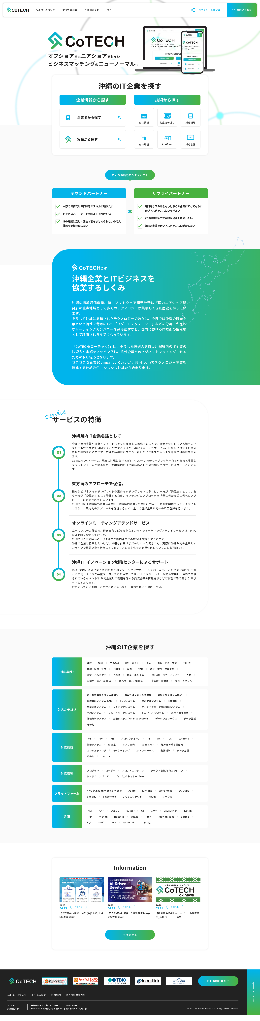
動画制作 (174, 756)
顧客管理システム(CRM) (144, 701)
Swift (102, 828)
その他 (120, 675)
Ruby (152, 822)
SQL (90, 828)
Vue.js (138, 822)
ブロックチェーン (134, 744)
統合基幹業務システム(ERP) (105, 701)
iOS (177, 744)
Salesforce (111, 802)
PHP (90, 822)
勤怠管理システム (159, 707)
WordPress (172, 796)
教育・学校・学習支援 (184, 669)
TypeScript (133, 828)
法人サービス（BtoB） (150, 680)
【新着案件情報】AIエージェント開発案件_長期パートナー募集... (178, 921)
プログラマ (94, 776)
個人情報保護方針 (75, 1000)
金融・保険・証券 (113, 669)
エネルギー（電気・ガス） (128, 663)
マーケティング (125, 756)
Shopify (92, 802)
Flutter (133, 816)
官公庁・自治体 (181, 680)
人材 (90, 680)
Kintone (153, 796)
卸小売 (91, 669)
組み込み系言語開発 (180, 750)
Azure (137, 796)
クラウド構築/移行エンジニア (175, 776)
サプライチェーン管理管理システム (170, 712)
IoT (89, 744)
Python (104, 822)
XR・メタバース (152, 756)
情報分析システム (125, 724)
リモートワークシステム (125, 718)
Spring (192, 822)
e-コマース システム (160, 718)
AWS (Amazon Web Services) (106, 796)
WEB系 (114, 750)
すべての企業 (70, 10)
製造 (102, 663)
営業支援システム (98, 712)
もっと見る (130, 941)
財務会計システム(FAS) (181, 701)
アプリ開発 (133, 750)
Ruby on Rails (171, 822)
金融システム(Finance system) (163, 724)
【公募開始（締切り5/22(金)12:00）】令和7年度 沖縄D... (82, 921)
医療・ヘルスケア (98, 675)
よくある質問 (38, 1000)
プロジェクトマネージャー (135, 782)
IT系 (154, 663)
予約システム (95, 718)
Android (192, 744)
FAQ (109, 10)
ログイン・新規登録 (209, 10)
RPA (102, 744)
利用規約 (56, 1000)
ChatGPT (128, 762)
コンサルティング (98, 756)
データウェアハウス (99, 730)
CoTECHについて (45, 10)
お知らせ (78, 912)
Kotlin (194, 816)
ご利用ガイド (91, 10)
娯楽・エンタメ (140, 675)
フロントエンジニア (137, 776)
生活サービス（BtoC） (114, 680)
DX (165, 744)
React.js (121, 822)
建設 (90, 663)
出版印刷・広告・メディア (173, 675)
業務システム (95, 750)
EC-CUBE (193, 796)
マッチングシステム (128, 712)
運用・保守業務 (97, 724)
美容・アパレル (96, 686)
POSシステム (132, 707)
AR (114, 744)
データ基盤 (125, 730)
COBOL (117, 816)
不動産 (135, 669)
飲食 (161, 669)
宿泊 (148, 669)
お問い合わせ (220, 987)
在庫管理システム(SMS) (102, 707)
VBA (116, 828)
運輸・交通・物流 (175, 663)
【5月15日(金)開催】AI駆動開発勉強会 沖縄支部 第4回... (129, 921)
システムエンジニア (99, 782)
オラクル (174, 802)
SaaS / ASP (154, 750)
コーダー (113, 776)
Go (147, 816)
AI (154, 744)
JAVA (158, 816)
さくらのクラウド (137, 802)
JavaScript (176, 816)
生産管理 (182, 707)
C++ (102, 816)
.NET (90, 816)
